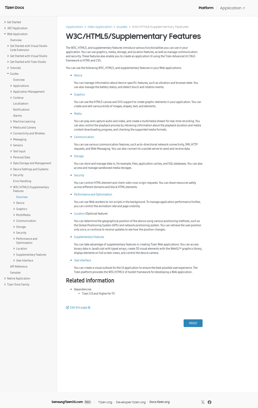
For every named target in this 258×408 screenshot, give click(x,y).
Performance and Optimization (93, 194)
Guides (122, 27)
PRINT (193, 323)
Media (78, 114)
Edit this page (78, 307)
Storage (79, 156)
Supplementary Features (89, 237)
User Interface (82, 260)
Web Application (99, 27)
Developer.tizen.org (131, 402)
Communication (84, 137)
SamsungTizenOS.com (67, 402)
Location (79, 214)
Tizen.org (105, 402)
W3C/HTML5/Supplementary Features (160, 27)
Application (232, 8)
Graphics (79, 94)
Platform (206, 8)
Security (79, 175)
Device (78, 75)
